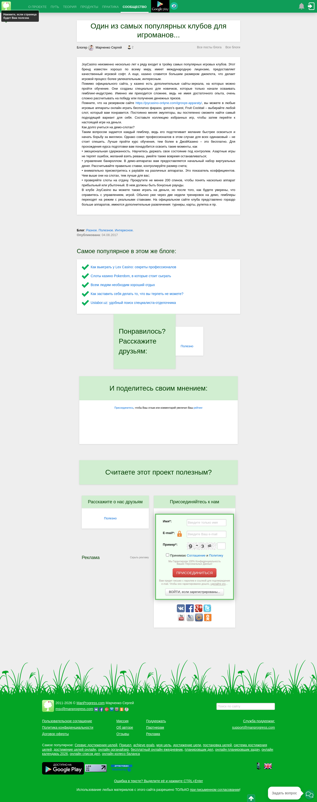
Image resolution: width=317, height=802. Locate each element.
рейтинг (198, 407)
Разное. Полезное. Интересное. (110, 230)
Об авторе (124, 727)
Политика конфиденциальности (67, 727)
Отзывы (122, 734)
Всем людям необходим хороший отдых (123, 285)
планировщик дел (199, 749)
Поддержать (156, 721)
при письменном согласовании (214, 790)
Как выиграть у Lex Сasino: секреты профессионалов (133, 267)
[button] (310, 795)
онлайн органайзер (113, 749)
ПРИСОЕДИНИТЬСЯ (194, 573)
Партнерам (155, 727)
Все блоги (232, 47)
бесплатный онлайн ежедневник (157, 749)
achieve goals (144, 745)
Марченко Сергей (105, 47)
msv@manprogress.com (74, 709)
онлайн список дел (85, 754)
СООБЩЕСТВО (135, 7)
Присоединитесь (123, 407)
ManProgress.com (91, 703)
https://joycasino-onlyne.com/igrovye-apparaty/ (168, 103)
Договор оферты (55, 734)
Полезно (187, 346)
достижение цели (187, 745)
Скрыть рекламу (139, 557)
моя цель (164, 745)
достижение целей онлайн (75, 749)
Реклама (153, 734)
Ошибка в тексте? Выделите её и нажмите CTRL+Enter (158, 781)
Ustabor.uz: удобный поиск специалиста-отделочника (133, 303)
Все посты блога (209, 47)
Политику (216, 555)
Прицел (125, 745)
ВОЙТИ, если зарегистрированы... (194, 592)
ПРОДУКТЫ (89, 7)
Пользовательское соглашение (67, 721)
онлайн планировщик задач (237, 749)
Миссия (122, 721)
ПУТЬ (55, 7)
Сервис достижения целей (96, 745)
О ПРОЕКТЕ (37, 7)
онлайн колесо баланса (121, 754)
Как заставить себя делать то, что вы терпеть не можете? (137, 294)
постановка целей (217, 745)
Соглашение (196, 555)
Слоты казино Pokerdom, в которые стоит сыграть (131, 276)
